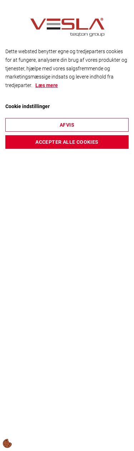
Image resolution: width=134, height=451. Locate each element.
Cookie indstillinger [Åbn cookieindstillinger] (27, 106)
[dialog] (67, 225)
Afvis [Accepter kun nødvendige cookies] (67, 125)
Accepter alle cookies (66, 142)
